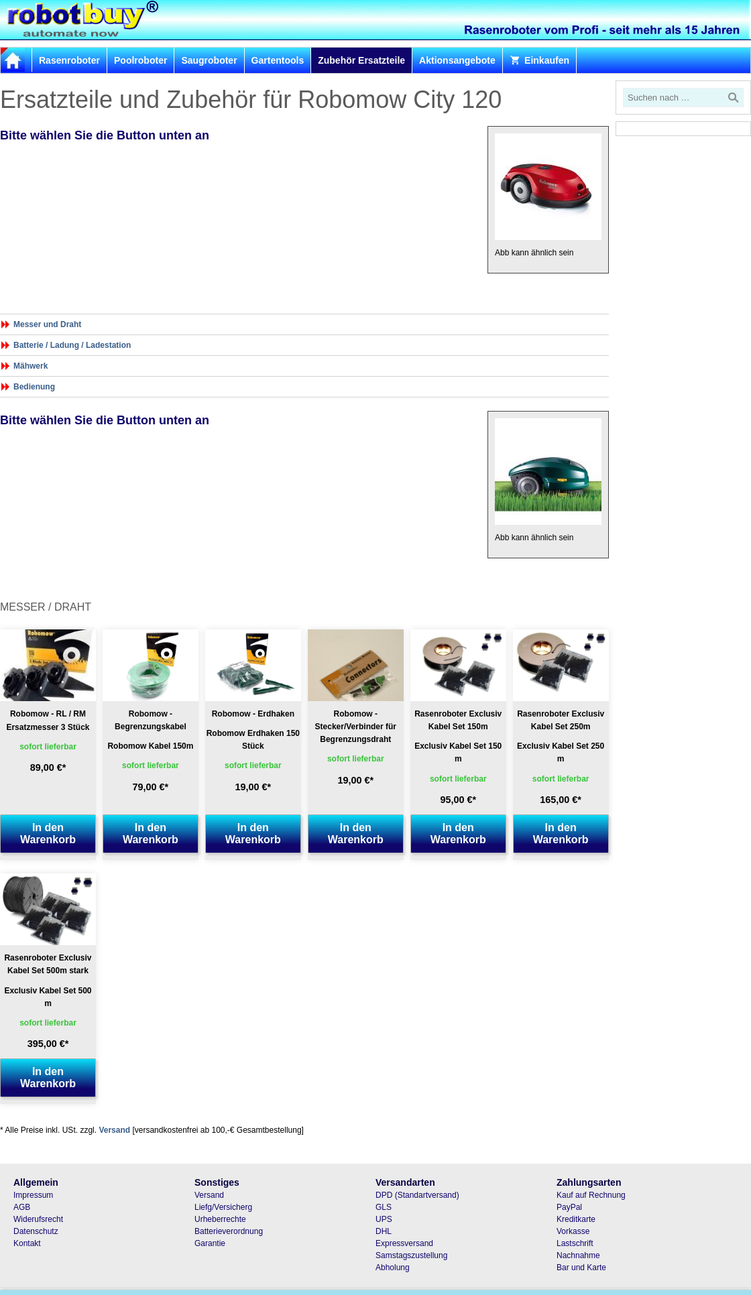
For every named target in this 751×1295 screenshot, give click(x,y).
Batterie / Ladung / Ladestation (72, 345)
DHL (384, 1231)
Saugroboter (209, 60)
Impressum (33, 1195)
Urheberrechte (220, 1219)
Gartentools (277, 60)
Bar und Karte (581, 1267)
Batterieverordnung (228, 1231)
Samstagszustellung (411, 1255)
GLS (384, 1207)
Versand (114, 1130)
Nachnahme (578, 1255)
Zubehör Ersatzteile (361, 60)
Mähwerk (30, 366)
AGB (21, 1207)
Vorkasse (573, 1231)
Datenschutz (35, 1231)
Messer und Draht (47, 324)
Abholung (393, 1267)
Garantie (209, 1243)
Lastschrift (575, 1243)
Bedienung (34, 386)
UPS (384, 1219)
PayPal (569, 1207)
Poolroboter (140, 60)
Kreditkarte (576, 1219)
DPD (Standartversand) (417, 1195)
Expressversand (404, 1243)
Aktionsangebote (457, 60)
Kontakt (27, 1243)
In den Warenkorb (48, 833)
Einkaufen (539, 60)
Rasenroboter (69, 60)
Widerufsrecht (38, 1219)
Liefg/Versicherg (223, 1207)
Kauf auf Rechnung (591, 1195)
